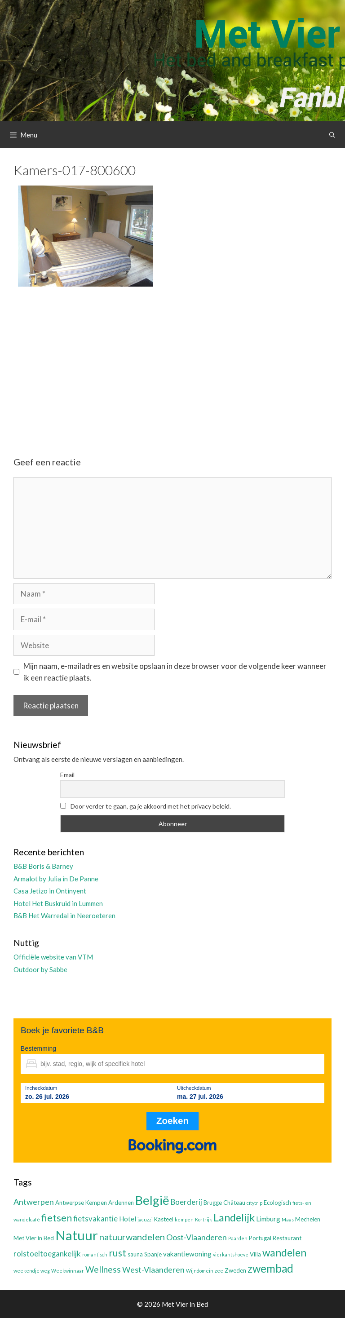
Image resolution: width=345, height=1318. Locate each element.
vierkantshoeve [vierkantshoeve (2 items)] (230, 1254)
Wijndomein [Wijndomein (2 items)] (199, 1271)
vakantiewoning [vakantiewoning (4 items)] (187, 1254)
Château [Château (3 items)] (234, 1202)
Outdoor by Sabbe (40, 969)
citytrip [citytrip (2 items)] (254, 1203)
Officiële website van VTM (53, 957)
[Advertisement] (172, 364)
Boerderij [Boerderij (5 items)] (186, 1202)
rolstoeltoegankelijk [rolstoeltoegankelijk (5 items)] (47, 1253)
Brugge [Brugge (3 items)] (212, 1202)
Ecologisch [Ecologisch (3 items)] (277, 1202)
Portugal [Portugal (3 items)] (260, 1238)
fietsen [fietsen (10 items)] (56, 1218)
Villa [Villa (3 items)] (255, 1254)
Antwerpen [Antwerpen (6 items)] (33, 1202)
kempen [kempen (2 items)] (184, 1219)
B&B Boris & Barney (43, 866)
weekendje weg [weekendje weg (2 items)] (31, 1271)
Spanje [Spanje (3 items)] (153, 1254)
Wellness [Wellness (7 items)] (103, 1269)
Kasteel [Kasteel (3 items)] (163, 1219)
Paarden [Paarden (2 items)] (238, 1238)
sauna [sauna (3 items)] (135, 1254)
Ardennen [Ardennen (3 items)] (121, 1202)
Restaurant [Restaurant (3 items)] (287, 1238)
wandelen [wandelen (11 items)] (284, 1253)
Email (67, 774)
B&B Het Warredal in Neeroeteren (64, 915)
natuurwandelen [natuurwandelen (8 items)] (132, 1236)
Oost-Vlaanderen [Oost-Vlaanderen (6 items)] (196, 1237)
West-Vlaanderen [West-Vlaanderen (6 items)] (153, 1269)
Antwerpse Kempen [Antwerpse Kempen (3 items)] (81, 1202)
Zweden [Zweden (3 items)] (235, 1270)
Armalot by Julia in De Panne (55, 879)
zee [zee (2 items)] (219, 1271)
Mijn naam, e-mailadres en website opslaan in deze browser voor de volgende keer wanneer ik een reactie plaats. (175, 671)
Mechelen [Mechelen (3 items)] (307, 1219)
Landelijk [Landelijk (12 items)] (234, 1217)
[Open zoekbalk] (332, 134)
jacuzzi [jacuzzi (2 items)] (145, 1219)
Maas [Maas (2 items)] (288, 1219)
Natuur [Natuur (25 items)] (76, 1235)
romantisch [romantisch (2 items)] (94, 1254)
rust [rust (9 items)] (117, 1252)
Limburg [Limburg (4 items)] (268, 1219)
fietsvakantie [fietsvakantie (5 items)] (95, 1218)
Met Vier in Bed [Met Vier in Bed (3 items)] (33, 1238)
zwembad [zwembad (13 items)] (270, 1268)
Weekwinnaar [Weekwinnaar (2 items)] (67, 1271)
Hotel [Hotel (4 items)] (127, 1219)
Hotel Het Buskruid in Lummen (58, 903)
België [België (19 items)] (152, 1200)
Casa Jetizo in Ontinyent (49, 891)
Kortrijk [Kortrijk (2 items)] (203, 1219)
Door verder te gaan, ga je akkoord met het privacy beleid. (145, 806)
